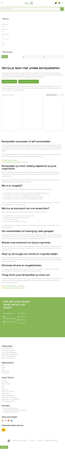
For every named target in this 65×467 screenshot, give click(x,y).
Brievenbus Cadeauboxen (10, 354)
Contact (4, 380)
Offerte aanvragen (8, 391)
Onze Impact (6, 384)
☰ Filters (4, 447)
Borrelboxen (4, 29)
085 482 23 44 (8, 313)
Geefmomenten (5, 34)
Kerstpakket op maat (9, 81)
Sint (3, 369)
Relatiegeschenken (8, 395)
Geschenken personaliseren (11, 399)
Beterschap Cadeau (8, 358)
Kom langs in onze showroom (28, 81)
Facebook (22, 313)
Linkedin (21, 316)
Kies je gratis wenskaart (10, 408)
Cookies (39, 440)
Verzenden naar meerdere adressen (14, 410)
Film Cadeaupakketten (9, 356)
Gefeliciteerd (6, 373)
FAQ (3, 386)
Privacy (32, 440)
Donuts (3, 43)
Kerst (3, 365)
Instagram (22, 323)
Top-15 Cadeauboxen (8, 350)
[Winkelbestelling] (54, 95)
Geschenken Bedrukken (9, 397)
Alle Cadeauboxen (7, 348)
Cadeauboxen (5, 24)
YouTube (21, 320)
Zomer (4, 367)
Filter (4, 56)
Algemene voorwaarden (20, 440)
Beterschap (5, 371)
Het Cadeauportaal (8, 401)
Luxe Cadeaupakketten (9, 352)
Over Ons (5, 382)
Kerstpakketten (5, 39)
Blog (3, 387)
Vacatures (5, 389)
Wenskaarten (6, 393)
